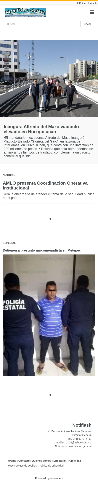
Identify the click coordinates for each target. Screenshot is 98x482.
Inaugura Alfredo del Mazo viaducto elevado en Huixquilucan (41, 129)
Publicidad (74, 460)
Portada (11, 460)
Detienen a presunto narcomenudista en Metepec (42, 250)
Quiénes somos (41, 460)
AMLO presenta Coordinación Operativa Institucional (45, 185)
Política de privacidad (51, 465)
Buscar (87, 24)
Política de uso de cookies (22, 465)
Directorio (59, 460)
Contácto (24, 460)
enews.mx (56, 478)
